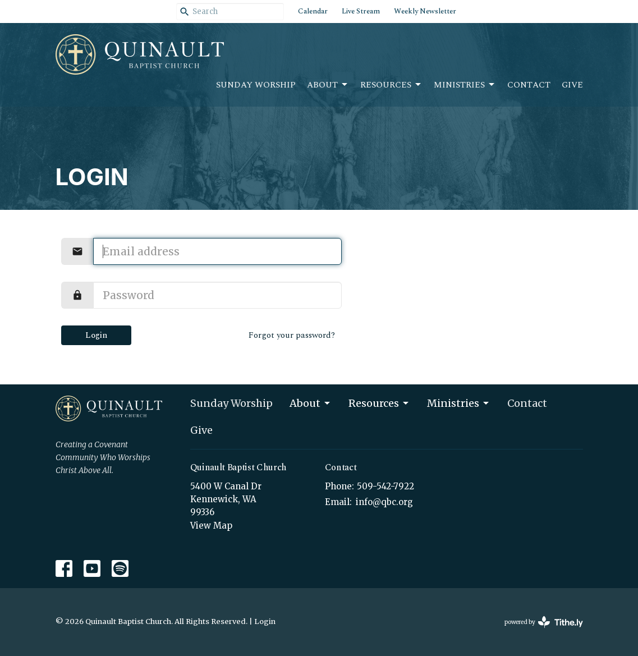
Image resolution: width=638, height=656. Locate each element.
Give (572, 85)
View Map (211, 525)
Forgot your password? (292, 335)
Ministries (465, 85)
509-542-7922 (385, 486)
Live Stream (361, 11)
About (328, 85)
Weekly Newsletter (425, 11)
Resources (391, 85)
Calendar (313, 11)
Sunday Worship (256, 85)
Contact (528, 85)
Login (96, 335)
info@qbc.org (384, 502)
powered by (543, 622)
